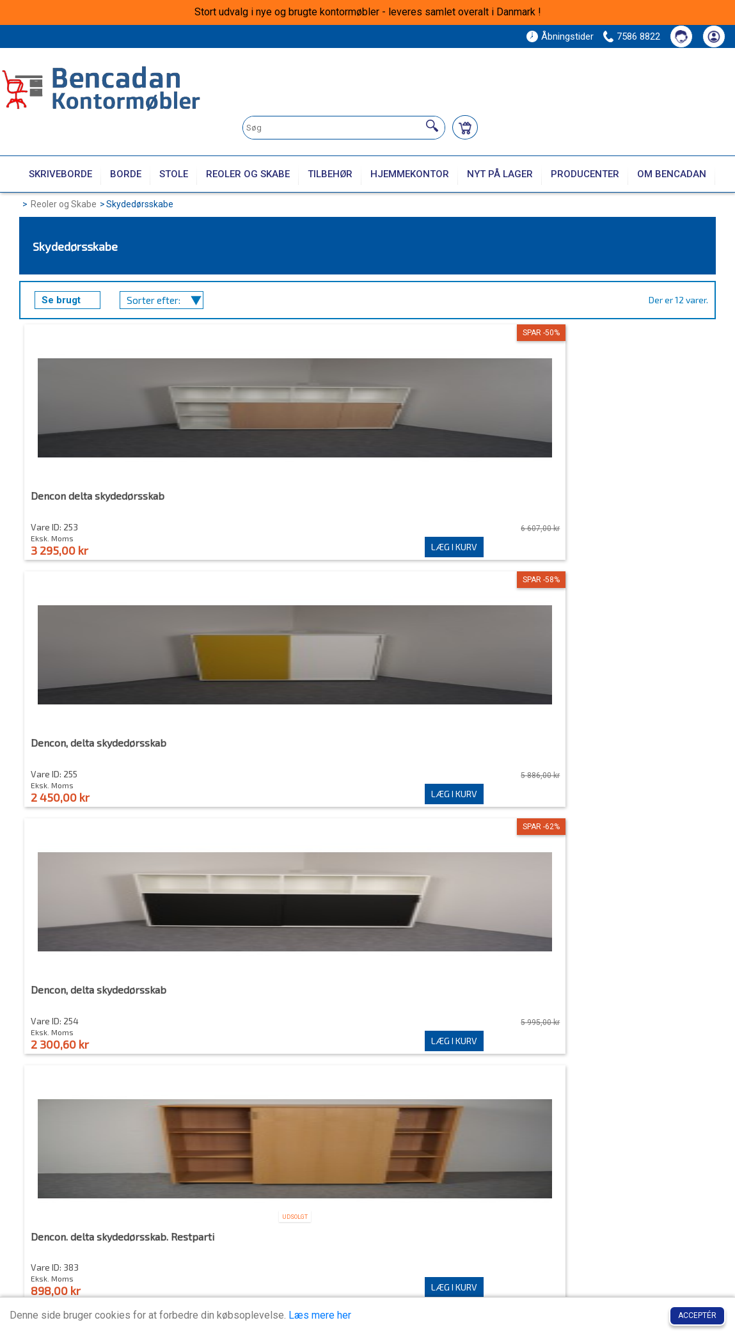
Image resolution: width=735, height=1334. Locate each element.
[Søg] (432, 126)
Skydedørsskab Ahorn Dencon (274, 750)
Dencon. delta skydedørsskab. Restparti (623, 501)
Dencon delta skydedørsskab (98, 496)
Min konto (374, 1186)
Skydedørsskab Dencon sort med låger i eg (619, 755)
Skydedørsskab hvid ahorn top (275, 1003)
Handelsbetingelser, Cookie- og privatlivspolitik (583, 1230)
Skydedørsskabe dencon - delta (453, 1003)
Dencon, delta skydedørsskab (273, 496)
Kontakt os (537, 1212)
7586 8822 (638, 36)
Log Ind (366, 1224)
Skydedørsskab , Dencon (87, 750)
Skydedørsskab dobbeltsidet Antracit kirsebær (97, 1008)
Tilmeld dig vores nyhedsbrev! (603, 1144)
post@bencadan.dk (93, 1273)
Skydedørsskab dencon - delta (450, 750)
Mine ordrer (374, 1212)
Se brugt (61, 300)
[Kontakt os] (681, 36)
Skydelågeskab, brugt (603, 1003)
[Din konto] (713, 36)
